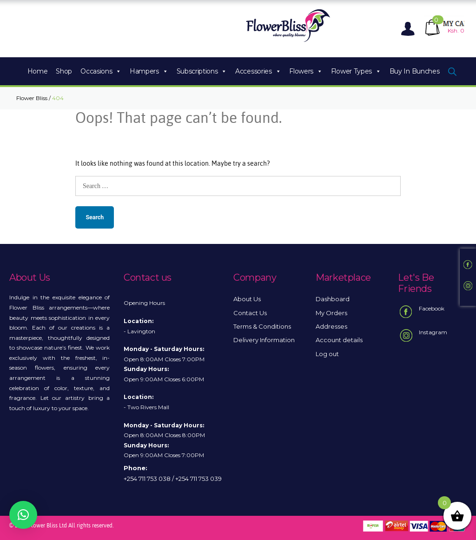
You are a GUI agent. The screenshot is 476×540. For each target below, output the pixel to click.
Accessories (258, 71)
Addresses (331, 326)
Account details (339, 340)
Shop (64, 71)
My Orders (331, 313)
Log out (327, 354)
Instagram (422, 335)
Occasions (100, 71)
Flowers (305, 71)
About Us (247, 299)
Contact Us (250, 313)
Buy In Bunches (415, 71)
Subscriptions (202, 71)
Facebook (421, 312)
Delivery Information (264, 340)
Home (37, 71)
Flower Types (356, 71)
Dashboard (333, 299)
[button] (23, 515)
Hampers (149, 71)
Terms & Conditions (262, 326)
